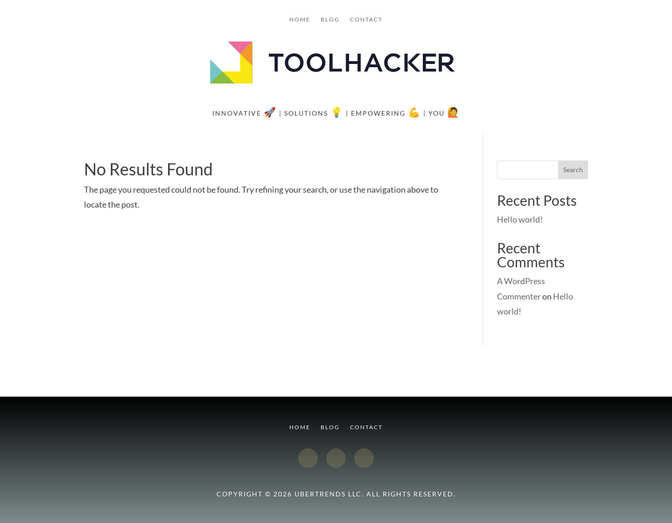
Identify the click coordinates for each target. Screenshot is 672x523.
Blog (330, 19)
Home (299, 19)
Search (573, 170)
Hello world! (520, 219)
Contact (366, 19)
